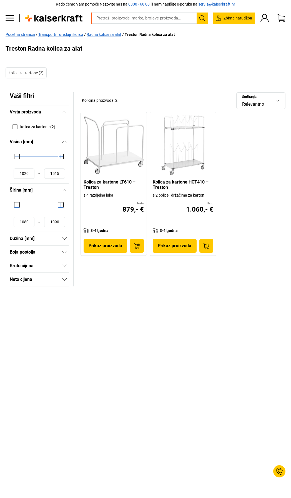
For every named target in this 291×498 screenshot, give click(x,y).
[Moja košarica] (281, 18)
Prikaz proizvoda (105, 245)
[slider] (17, 156)
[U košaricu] (137, 246)
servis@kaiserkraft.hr (216, 4)
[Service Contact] (279, 471)
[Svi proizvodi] (10, 18)
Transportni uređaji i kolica (60, 34)
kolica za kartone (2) (26, 73)
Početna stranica (20, 34)
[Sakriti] (64, 112)
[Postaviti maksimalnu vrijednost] (54, 174)
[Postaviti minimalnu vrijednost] (24, 174)
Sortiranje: (249, 96)
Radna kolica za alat (104, 34)
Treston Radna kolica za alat (150, 34)
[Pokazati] (64, 238)
